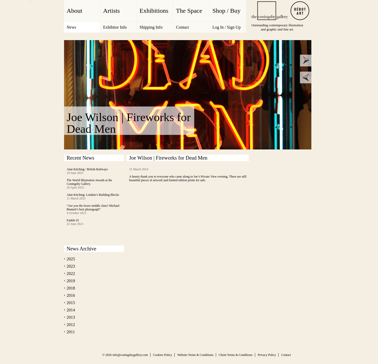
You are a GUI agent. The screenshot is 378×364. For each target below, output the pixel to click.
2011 (71, 332)
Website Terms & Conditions (195, 355)
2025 (71, 259)
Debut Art (300, 10)
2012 (71, 324)
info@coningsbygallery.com (130, 355)
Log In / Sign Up (226, 27)
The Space (189, 10)
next (306, 60)
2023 (71, 266)
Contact (182, 27)
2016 (71, 295)
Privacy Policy (267, 355)
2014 (71, 310)
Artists (111, 10)
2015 (71, 302)
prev (306, 77)
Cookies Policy (162, 355)
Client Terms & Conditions (236, 355)
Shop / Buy (226, 10)
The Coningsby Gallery (269, 10)
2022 (71, 273)
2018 (71, 288)
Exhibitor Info (115, 27)
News (71, 27)
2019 (71, 281)
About (74, 10)
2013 (71, 317)
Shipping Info (151, 27)
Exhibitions (154, 10)
